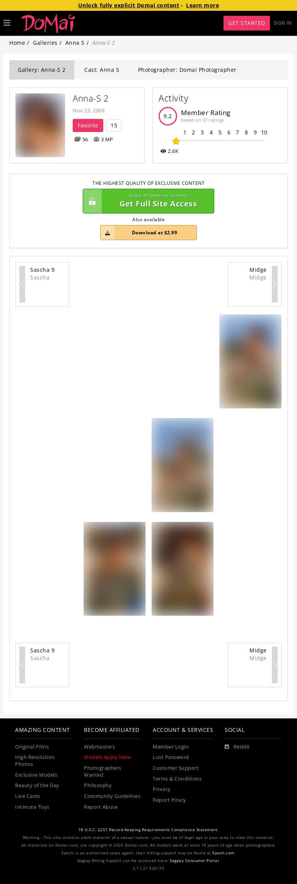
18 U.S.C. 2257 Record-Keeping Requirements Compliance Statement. (149, 829)
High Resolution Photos (35, 760)
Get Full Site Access (146, 201)
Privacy (162, 789)
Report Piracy (169, 800)
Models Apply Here (107, 757)
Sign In (283, 23)
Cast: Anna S (101, 69)
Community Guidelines (112, 796)
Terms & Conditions (177, 779)
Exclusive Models (36, 775)
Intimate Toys (32, 807)
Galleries (45, 42)
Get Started (246, 23)
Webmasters (99, 746)
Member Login (171, 746)
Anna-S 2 (91, 98)
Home (17, 42)
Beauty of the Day (37, 785)
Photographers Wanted (102, 771)
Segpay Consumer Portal (194, 860)
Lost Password (171, 757)
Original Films (32, 746)
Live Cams (27, 796)
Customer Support (176, 768)
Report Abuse (101, 807)
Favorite (88, 125)
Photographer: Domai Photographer (187, 69)
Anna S (75, 42)
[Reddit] (237, 746)
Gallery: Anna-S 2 (42, 69)
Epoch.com (223, 852)
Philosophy (98, 785)
